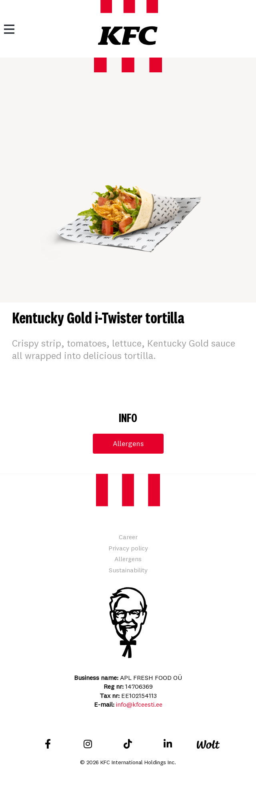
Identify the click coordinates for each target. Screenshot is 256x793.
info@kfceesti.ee (139, 704)
